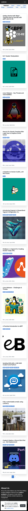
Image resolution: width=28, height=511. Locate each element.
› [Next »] (17, 476)
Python (19, 5)
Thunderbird (10, 7)
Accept (22, 505)
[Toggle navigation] (25, 2)
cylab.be (3, 2)
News (12, 5)
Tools (17, 7)
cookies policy (9, 508)
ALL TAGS (23, 7)
